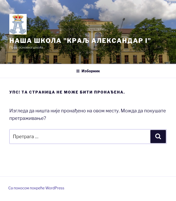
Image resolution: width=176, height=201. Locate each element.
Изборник (88, 71)
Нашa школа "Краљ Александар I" (80, 40)
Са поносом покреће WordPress (36, 188)
